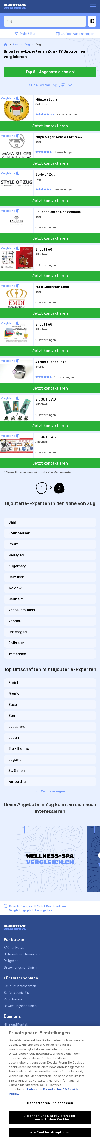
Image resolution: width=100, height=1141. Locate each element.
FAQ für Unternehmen (20, 986)
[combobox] (45, 21)
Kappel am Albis (21, 610)
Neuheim (16, 599)
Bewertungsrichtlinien (20, 968)
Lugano (14, 759)
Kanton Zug (21, 44)
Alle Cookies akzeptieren (50, 1132)
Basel (13, 705)
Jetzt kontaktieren (50, 126)
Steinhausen (19, 533)
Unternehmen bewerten (22, 954)
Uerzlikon (16, 577)
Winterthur (17, 781)
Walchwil (15, 588)
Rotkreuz (16, 643)
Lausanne (16, 726)
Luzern (14, 737)
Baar (12, 522)
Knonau (14, 621)
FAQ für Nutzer (15, 948)
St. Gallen (16, 770)
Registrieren (13, 999)
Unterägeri (17, 632)
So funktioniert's (16, 993)
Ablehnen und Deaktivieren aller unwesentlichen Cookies (49, 1117)
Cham (13, 544)
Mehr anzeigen (50, 791)
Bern (12, 715)
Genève (14, 694)
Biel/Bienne (18, 748)
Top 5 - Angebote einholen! (50, 72)
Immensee (17, 654)
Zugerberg (17, 566)
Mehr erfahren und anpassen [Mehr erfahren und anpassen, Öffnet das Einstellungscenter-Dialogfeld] (50, 1103)
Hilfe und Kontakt (17, 1024)
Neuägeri (16, 555)
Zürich (14, 683)
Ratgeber (11, 961)
